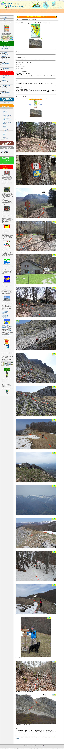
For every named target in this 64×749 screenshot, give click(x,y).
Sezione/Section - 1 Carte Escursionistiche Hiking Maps (6, 43)
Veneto (4, 134)
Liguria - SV (5, 111)
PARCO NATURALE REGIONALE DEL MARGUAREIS (5, 316)
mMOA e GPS (4, 52)
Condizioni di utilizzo (39, 9)
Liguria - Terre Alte (6, 118)
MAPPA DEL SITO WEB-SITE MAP (5, 17)
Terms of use (35, 11)
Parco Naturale (8, 330)
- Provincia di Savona (6, 61)
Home (2, 9)
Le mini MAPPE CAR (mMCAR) (5, 76)
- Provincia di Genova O (6, 90)
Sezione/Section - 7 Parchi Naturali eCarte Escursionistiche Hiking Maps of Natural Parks (6, 160)
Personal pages (49, 11)
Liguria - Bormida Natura (7, 120)
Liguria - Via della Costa (7, 115)
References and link (27, 11)
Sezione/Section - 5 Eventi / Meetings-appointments (6, 143)
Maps (13, 11)
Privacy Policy (4, 19)
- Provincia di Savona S (6, 85)
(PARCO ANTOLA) (8, 336)
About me (8, 11)
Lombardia (5, 125)
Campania (5, 126)
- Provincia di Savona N (6, 87)
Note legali (41, 745)
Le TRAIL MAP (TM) (5, 102)
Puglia (4, 135)
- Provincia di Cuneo (5, 68)
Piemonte (4, 123)
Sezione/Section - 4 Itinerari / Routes (6, 105)
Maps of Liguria (11, 5)
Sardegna (4, 137)
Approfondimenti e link (28, 9)
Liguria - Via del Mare (6, 119)
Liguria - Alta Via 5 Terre (7, 122)
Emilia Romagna (6, 129)
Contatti (46, 9)
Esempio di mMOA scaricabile (5, 55)
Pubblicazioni (19, 9)
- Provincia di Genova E (6, 92)
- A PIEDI (3, 107)
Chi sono (7, 9)
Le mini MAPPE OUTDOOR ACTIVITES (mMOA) (7, 47)
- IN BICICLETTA (5, 138)
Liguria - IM (5, 114)
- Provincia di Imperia (6, 58)
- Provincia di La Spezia (6, 65)
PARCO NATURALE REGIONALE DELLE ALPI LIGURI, (6, 312)
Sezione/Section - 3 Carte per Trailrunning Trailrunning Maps (7, 99)
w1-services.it (30, 746)
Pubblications (18, 11)
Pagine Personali (53, 9)
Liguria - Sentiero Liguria (7, 116)
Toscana (4, 130)
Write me (42, 11)
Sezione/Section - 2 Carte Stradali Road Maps (6, 73)
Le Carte (13, 9)
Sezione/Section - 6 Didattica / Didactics (6, 148)
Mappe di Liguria (11, 3)
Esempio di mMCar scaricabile (5, 80)
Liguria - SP (5, 112)
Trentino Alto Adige (6, 131)
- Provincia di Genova (6, 63)
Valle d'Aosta (5, 133)
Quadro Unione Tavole (6, 49)
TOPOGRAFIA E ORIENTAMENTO (5, 151)
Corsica (4, 127)
